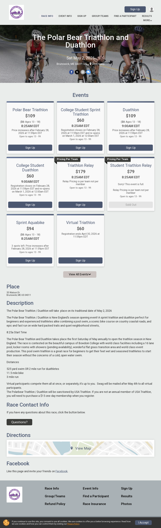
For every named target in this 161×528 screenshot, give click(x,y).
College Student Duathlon (30, 169)
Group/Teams (100, 16)
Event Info (65, 16)
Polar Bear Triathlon (30, 111)
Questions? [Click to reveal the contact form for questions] (19, 424)
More (146, 20)
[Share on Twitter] (77, 72)
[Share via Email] (82, 72)
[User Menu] (151, 9)
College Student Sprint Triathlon (80, 113)
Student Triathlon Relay (131, 167)
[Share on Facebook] (71, 72)
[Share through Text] (88, 72)
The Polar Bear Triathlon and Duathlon (80, 41)
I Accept (143, 522)
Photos (126, 506)
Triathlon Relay (80, 167)
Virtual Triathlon (80, 224)
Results (147, 16)
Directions (98, 64)
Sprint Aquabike (30, 224)
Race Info (47, 16)
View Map (80, 450)
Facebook (62, 473)
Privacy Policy (73, 524)
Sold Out (130, 206)
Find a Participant (125, 16)
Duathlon (131, 111)
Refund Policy (55, 506)
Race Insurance (94, 506)
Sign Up (135, 9)
